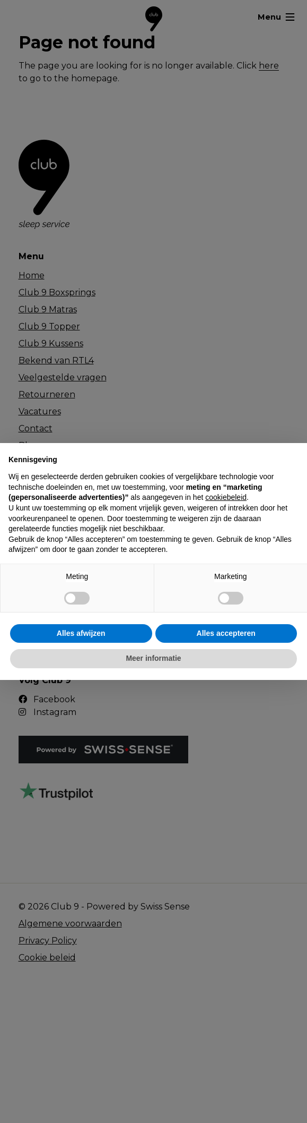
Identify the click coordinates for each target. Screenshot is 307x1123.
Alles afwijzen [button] (81, 633)
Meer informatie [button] (153, 658)
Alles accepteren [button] (226, 633)
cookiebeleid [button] (226, 497)
